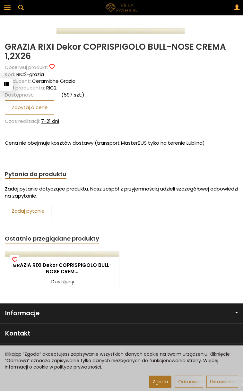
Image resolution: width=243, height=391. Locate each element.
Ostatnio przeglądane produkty (52, 238)
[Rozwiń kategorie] (7, 7)
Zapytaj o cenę (30, 107)
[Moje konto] (237, 7)
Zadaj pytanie (28, 211)
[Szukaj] (21, 7)
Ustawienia (222, 381)
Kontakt (17, 333)
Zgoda (160, 381)
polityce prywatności (77, 367)
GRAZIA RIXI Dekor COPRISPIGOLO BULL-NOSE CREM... (62, 268)
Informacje (121, 313)
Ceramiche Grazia (53, 81)
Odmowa (189, 381)
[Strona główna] (122, 7)
